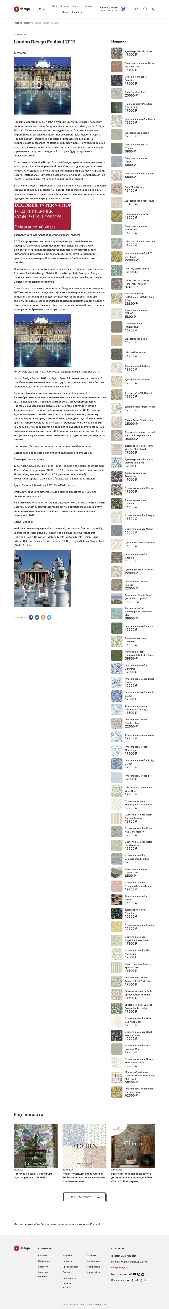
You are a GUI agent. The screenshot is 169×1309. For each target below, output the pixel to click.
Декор (65, 12)
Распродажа (93, 1266)
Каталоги (43, 1266)
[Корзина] (153, 9)
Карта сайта (93, 1272)
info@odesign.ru (119, 1267)
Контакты (77, 12)
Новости (28, 23)
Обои (54, 6)
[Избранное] (145, 9)
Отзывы (91, 1255)
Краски (76, 6)
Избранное (44, 1261)
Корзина (42, 1255)
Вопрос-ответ (94, 1261)
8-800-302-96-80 (108, 7)
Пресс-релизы (70, 1266)
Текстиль (88, 6)
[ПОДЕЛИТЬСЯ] (31, 617)
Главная (18, 23)
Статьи (66, 1272)
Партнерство (69, 1278)
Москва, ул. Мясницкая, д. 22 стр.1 (129, 1261)
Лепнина (64, 6)
